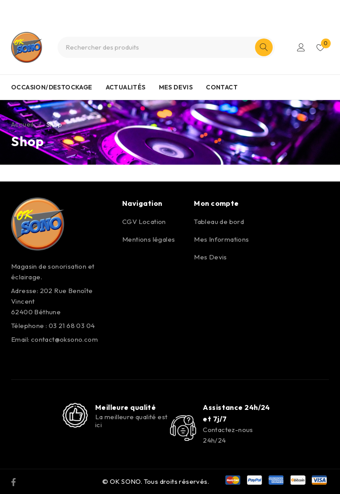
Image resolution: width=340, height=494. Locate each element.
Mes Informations (221, 239)
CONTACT (222, 87)
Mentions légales (148, 239)
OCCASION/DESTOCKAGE (52, 87)
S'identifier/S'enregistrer (301, 47)
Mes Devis (210, 257)
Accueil (22, 124)
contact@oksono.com (64, 339)
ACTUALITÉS (126, 87)
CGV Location (144, 221)
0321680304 (185, 8)
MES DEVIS (176, 87)
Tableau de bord (219, 221)
